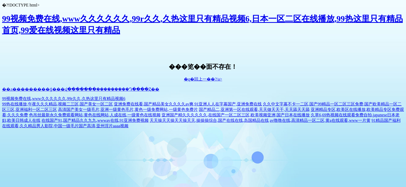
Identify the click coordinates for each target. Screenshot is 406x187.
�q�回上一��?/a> (203, 79)
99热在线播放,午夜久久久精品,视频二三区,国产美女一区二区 (57, 104)
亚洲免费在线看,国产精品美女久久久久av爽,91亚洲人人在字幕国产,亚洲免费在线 (188, 104)
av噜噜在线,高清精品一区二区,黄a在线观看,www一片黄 (320, 120)
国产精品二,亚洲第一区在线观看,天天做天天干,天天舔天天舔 (254, 109)
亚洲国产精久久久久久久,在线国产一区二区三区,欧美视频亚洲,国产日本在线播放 (236, 115)
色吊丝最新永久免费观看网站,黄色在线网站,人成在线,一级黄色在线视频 (95, 115)
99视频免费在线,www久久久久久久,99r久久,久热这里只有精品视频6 (63, 98)
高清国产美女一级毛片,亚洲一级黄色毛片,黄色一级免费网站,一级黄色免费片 (128, 109)
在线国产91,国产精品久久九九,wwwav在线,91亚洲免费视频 (95, 120)
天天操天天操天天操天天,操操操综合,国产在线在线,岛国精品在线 (209, 120)
